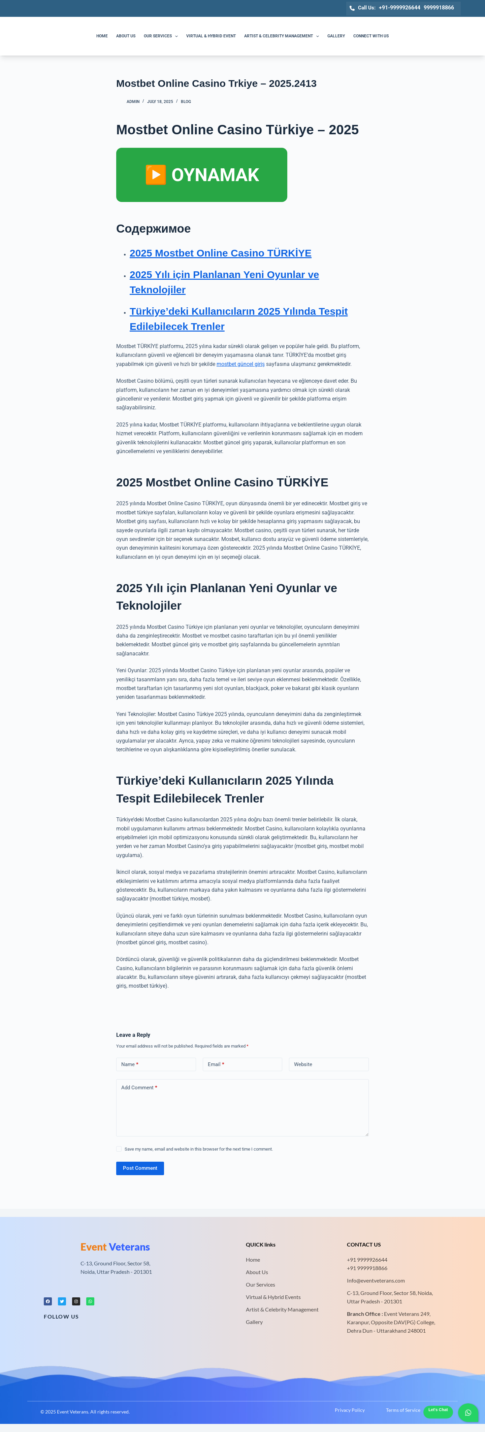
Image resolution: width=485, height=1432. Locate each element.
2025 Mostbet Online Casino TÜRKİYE (221, 253)
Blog (186, 101)
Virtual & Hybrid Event (211, 36)
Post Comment (140, 1168)
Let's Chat (438, 1409)
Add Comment (139, 1088)
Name (129, 1064)
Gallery (336, 36)
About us (125, 36)
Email (216, 1064)
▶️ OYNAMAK (201, 174)
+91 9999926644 (367, 1259)
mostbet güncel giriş (241, 364)
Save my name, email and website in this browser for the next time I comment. (199, 1149)
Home (102, 36)
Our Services (162, 36)
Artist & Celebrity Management (283, 36)
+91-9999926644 (399, 7)
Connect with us (371, 36)
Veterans (115, 1246)
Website (303, 1064)
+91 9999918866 (367, 1268)
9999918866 (439, 7)
